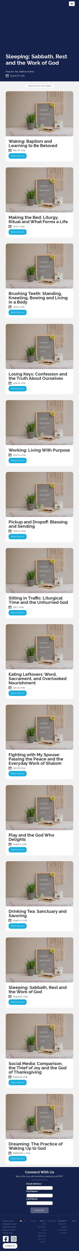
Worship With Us (41, 1237)
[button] (72, 3)
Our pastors (42, 1225)
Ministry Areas (62, 1225)
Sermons (51, 1221)
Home (33, 1221)
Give (74, 1221)
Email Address (34, 1184)
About (43, 1221)
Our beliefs (42, 1231)
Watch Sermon (17, 156)
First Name (32, 1191)
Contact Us (10, 1246)
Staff (43, 1242)
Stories (63, 1233)
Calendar (62, 1230)
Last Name (31, 1199)
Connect (62, 1221)
